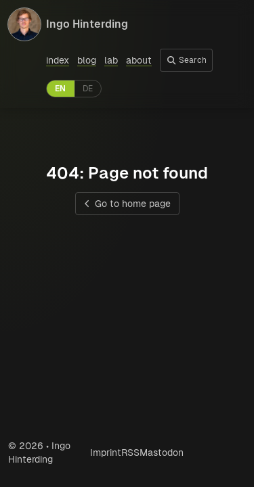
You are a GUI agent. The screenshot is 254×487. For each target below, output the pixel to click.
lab (111, 60)
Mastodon (162, 452)
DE (88, 88)
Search (186, 60)
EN (60, 88)
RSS (130, 452)
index (57, 60)
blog (86, 60)
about (139, 60)
